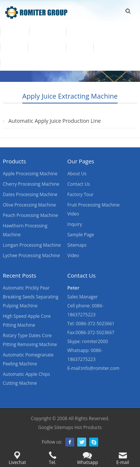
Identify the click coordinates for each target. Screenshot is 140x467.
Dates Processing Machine (30, 194)
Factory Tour (80, 194)
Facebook (69, 442)
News (79, 46)
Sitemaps (76, 245)
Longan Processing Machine (32, 245)
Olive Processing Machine (29, 205)
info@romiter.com (100, 368)
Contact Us (114, 46)
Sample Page (80, 234)
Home (14, 31)
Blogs (14, 62)
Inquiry (74, 224)
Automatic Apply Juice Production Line (55, 120)
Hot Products (88, 427)
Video (14, 46)
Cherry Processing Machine (31, 184)
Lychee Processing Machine (31, 255)
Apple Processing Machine (30, 173)
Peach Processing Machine (30, 215)
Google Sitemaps (55, 427)
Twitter (81, 442)
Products (47, 31)
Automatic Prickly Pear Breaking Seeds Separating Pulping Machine (31, 297)
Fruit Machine (91, 31)
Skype (93, 442)
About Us (47, 46)
